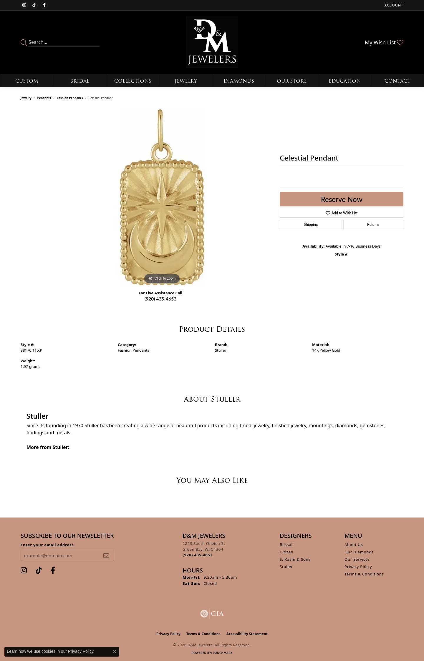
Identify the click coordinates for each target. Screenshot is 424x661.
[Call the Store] (198, 554)
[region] (162, 197)
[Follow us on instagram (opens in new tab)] (24, 5)
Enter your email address (47, 545)
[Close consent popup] (114, 651)
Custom (26, 81)
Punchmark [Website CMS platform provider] (223, 653)
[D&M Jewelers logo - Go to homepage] (212, 42)
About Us (353, 544)
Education (345, 81)
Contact (397, 81)
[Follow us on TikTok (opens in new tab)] (34, 5)
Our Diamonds (359, 552)
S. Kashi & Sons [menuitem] (295, 559)
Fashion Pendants (70, 98)
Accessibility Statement (247, 633)
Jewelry (186, 81)
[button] (393, 5)
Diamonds (238, 81)
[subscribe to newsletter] (106, 555)
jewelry (26, 98)
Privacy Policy (358, 566)
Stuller (220, 350)
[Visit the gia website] (212, 613)
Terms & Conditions (364, 574)
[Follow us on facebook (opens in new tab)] (44, 5)
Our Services (357, 559)
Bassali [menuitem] (287, 544)
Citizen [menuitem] (287, 552)
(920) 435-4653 (160, 298)
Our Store (292, 81)
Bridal (79, 81)
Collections (132, 81)
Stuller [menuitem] (286, 566)
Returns (373, 224)
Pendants (44, 98)
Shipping (311, 224)
